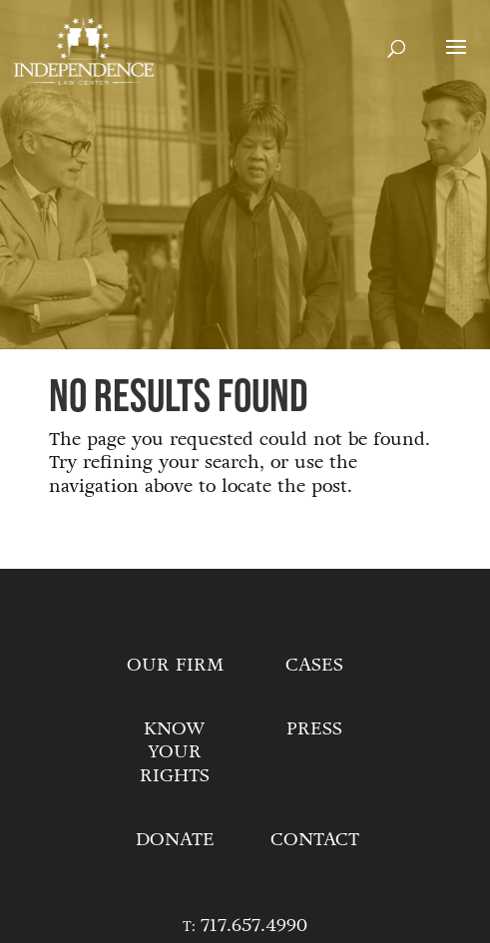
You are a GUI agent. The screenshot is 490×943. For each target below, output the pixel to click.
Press (314, 728)
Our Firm (175, 665)
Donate (175, 839)
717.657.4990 (254, 925)
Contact (314, 839)
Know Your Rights (175, 752)
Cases (314, 665)
